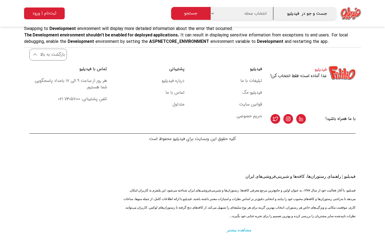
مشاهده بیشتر (239, 230)
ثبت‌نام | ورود (44, 13)
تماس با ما (174, 92)
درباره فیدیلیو (173, 80)
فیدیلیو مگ (252, 92)
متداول (178, 104)
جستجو (190, 13)
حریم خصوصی (249, 116)
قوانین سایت (250, 104)
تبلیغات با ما (251, 80)
